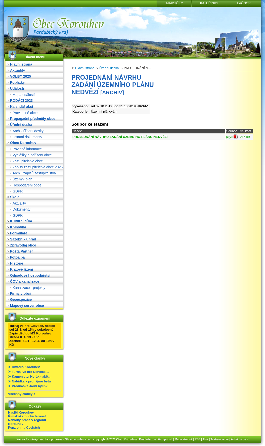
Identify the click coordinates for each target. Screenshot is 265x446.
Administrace (239, 439)
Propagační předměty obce (32, 119)
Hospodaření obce (27, 185)
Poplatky (17, 82)
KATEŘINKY (209, 3)
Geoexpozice (21, 300)
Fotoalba (17, 257)
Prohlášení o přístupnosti (155, 439)
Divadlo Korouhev (26, 367)
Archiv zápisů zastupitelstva (34, 173)
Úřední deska (21, 125)
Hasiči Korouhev (21, 412)
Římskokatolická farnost (27, 416)
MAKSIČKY (174, 3)
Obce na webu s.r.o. (78, 439)
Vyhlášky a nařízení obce (32, 155)
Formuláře (18, 233)
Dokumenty (21, 209)
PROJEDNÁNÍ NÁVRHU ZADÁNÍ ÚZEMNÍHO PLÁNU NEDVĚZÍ (119, 137)
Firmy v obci (20, 293)
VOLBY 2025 (20, 76)
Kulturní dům (21, 221)
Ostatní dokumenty (27, 137)
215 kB (245, 137)
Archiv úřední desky (28, 131)
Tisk (205, 439)
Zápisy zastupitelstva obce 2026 (38, 167)
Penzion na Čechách (24, 427)
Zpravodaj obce (23, 245)
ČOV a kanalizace (24, 281)
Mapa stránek (183, 439)
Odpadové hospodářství (30, 275)
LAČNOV (243, 3)
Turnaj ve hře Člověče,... (30, 372)
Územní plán (22, 179)
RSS (198, 439)
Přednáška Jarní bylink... (31, 386)
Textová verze (219, 439)
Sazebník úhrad (23, 239)
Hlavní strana (21, 64)
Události (17, 88)
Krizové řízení (21, 269)
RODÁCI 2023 (21, 100)
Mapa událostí (24, 95)
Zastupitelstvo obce (28, 161)
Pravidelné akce (25, 113)
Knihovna (18, 227)
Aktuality (17, 70)
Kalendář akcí (21, 107)
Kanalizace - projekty (29, 288)
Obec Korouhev (23, 143)
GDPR (18, 191)
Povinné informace (27, 149)
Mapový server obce (27, 306)
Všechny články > (21, 394)
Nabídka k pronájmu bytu (31, 381)
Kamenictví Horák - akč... (31, 376)
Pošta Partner (21, 251)
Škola (14, 197)
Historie (16, 263)
